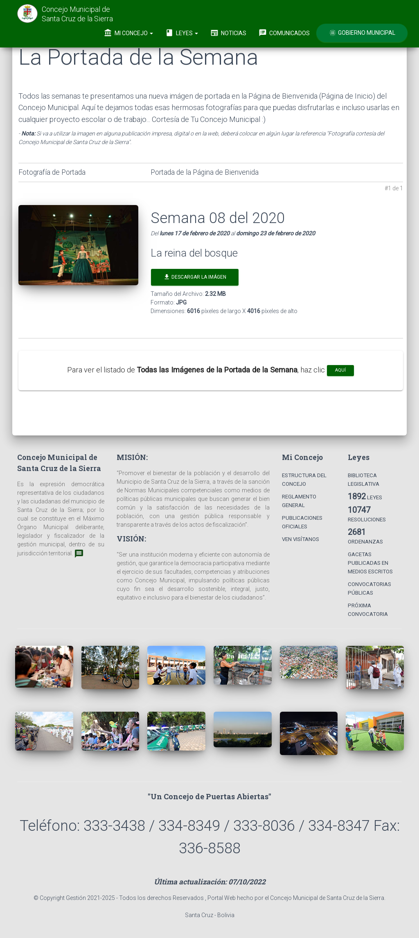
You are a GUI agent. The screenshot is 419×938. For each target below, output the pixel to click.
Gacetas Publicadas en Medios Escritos (370, 563)
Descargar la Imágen (194, 276)
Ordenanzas (365, 536)
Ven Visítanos (300, 539)
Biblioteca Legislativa (363, 479)
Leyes (181, 33)
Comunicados (284, 33)
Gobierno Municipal (362, 33)
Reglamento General (299, 501)
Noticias (228, 33)
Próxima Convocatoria (368, 609)
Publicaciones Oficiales (302, 522)
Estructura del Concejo (304, 479)
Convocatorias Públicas (369, 588)
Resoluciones (367, 514)
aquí (340, 370)
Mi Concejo (128, 33)
